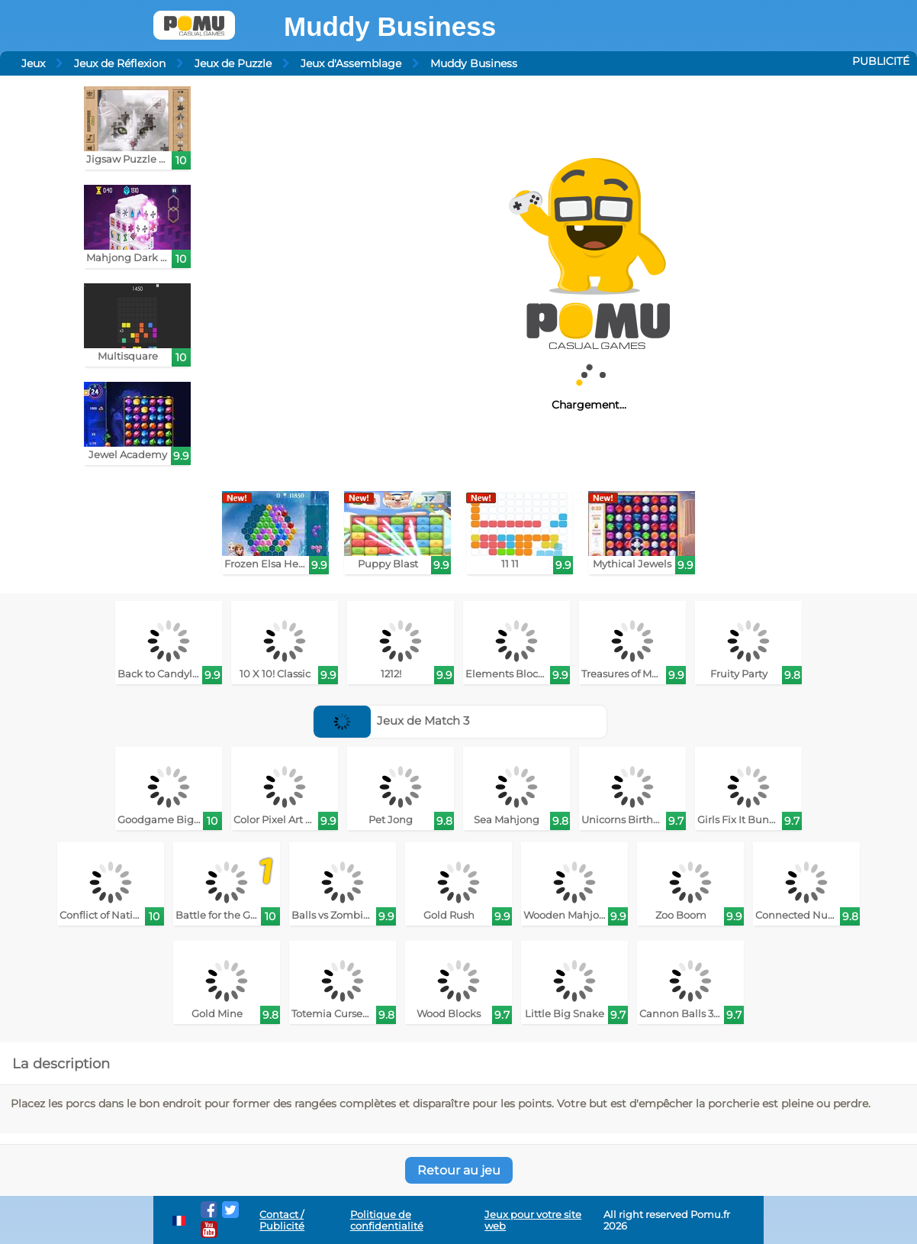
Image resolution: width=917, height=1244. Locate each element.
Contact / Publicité (281, 1220)
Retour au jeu (458, 1170)
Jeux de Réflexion (120, 63)
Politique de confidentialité (386, 1220)
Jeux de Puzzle (233, 63)
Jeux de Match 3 (392, 720)
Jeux (33, 63)
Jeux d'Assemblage (351, 63)
